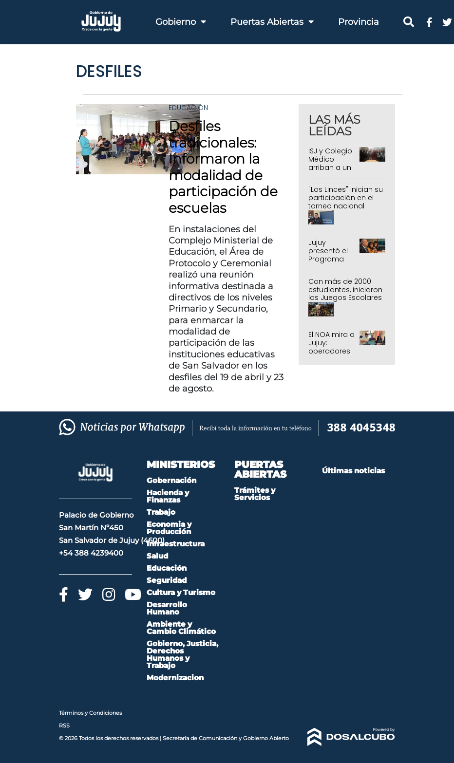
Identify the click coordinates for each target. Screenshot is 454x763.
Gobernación (171, 480)
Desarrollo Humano (167, 608)
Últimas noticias (353, 470)
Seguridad (167, 580)
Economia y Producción (169, 528)
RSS (64, 725)
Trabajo (161, 512)
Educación (188, 107)
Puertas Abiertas (272, 22)
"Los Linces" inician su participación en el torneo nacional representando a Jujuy (345, 206)
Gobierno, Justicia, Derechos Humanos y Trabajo (182, 654)
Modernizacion (175, 677)
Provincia (358, 22)
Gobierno (180, 22)
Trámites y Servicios (254, 493)
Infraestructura (176, 543)
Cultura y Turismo (181, 592)
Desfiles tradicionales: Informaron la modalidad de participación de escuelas (223, 167)
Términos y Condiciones (90, 712)
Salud (157, 555)
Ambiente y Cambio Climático (181, 627)
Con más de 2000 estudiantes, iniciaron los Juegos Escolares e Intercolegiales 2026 (345, 298)
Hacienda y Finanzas (168, 496)
